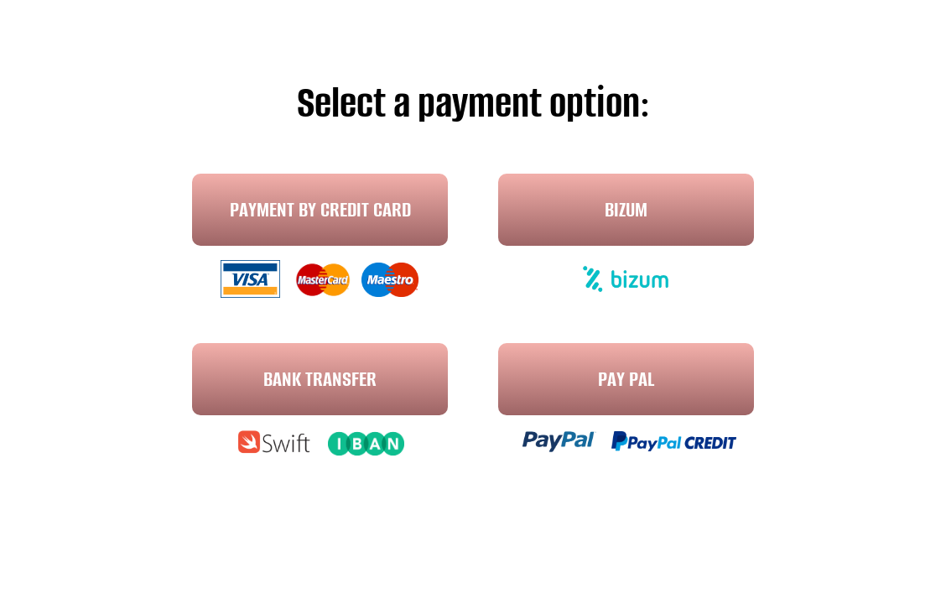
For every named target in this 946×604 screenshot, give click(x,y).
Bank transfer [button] (320, 379)
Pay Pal (626, 379)
